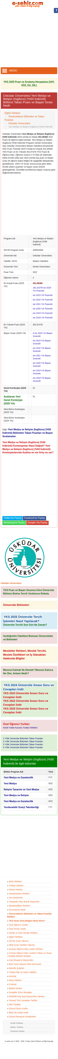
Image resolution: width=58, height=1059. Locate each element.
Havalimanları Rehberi (19, 893)
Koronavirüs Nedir (17, 910)
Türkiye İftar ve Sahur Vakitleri (22, 972)
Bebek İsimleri (15, 988)
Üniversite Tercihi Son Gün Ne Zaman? (25, 625)
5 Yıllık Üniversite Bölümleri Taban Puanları (23, 744)
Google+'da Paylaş (37, 522)
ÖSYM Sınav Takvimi (18, 941)
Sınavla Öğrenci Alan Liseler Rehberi (26, 949)
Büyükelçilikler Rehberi (19, 905)
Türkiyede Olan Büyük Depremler (24, 901)
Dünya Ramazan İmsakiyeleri (22, 1016)
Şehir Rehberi (15, 881)
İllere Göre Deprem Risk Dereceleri (25, 964)
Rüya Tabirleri (15, 980)
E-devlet (13, 984)
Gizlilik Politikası (16, 1023)
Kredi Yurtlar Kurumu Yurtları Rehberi (20, 727)
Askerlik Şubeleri (16, 968)
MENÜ (9, 70)
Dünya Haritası (16, 889)
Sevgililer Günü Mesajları (20, 992)
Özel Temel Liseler (17, 929)
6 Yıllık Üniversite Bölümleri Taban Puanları (23, 747)
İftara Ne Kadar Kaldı (18, 1012)
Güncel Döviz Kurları (18, 1008)
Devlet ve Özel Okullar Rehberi (23, 933)
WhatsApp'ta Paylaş (14, 522)
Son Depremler (16, 897)
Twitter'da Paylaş (12, 518)
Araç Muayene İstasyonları (21, 960)
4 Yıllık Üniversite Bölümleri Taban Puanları (23, 741)
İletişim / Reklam (16, 1027)
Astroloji (12, 976)
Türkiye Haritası (16, 885)
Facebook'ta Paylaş (34, 518)
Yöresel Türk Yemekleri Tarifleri (23, 1000)
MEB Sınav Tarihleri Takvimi (22, 945)
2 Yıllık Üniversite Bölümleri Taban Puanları (23, 738)
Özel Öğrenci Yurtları (18, 925)
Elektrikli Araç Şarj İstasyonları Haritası (27, 996)
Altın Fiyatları (15, 1004)
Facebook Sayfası (17, 1031)
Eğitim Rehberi (16, 937)
